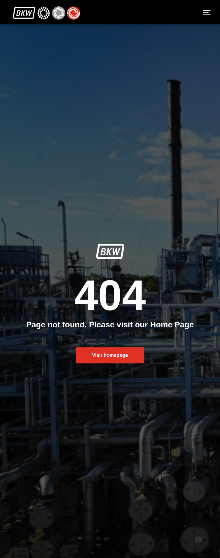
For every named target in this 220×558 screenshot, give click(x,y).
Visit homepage (110, 356)
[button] (206, 12)
